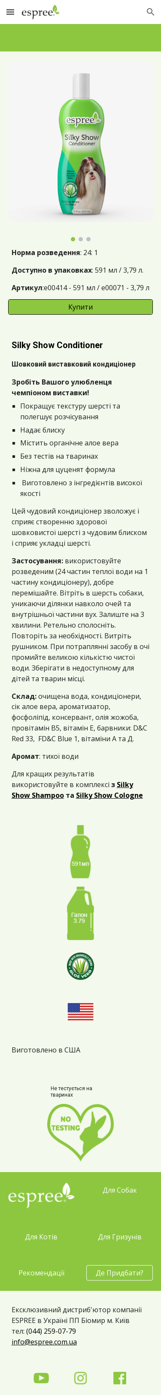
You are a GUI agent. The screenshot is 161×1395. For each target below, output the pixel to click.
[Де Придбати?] (119, 1272)
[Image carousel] (80, 151)
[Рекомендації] (41, 1272)
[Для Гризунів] (119, 1236)
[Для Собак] (119, 1190)
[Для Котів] (41, 1236)
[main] (80, 270)
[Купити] (81, 307)
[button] (10, 12)
